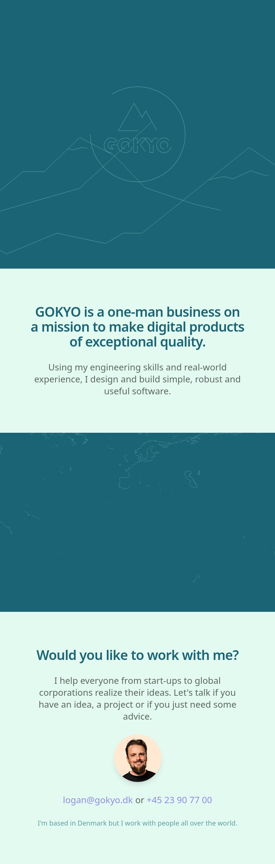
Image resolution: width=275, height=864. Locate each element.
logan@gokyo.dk (98, 799)
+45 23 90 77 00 (179, 799)
